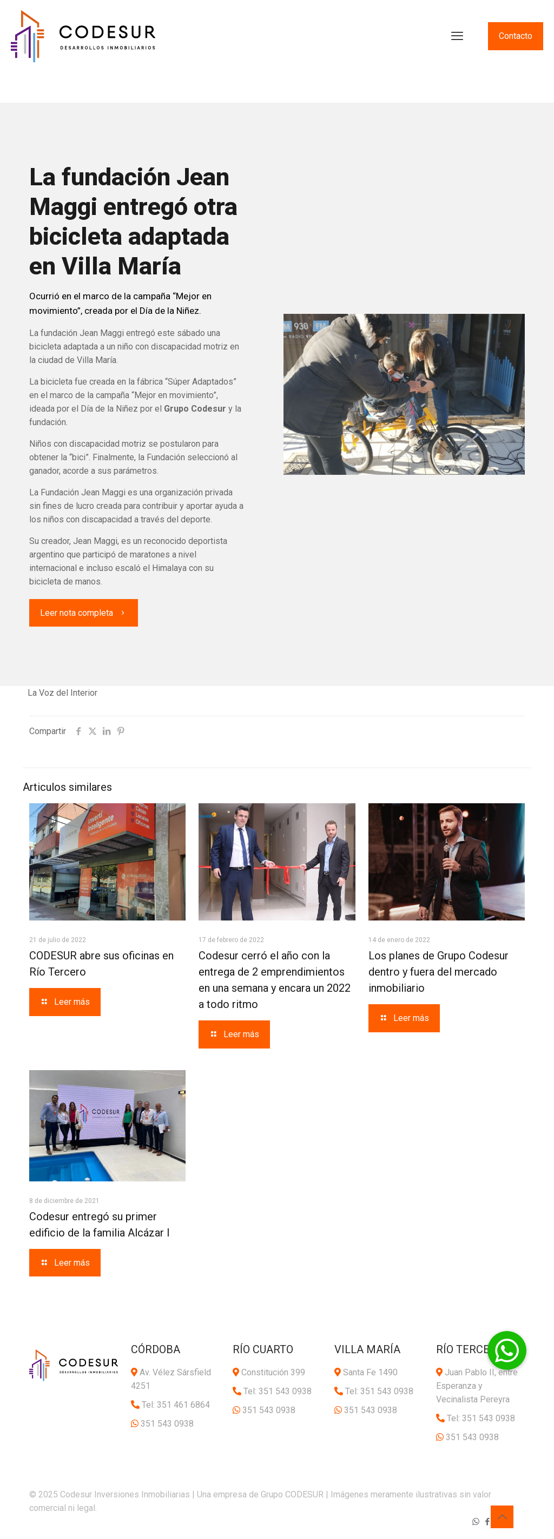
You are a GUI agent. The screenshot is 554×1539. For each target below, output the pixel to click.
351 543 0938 (167, 1424)
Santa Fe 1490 (370, 1372)
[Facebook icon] (487, 1522)
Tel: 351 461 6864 (176, 1405)
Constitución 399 (273, 1372)
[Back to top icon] (502, 1517)
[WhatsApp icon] (476, 1522)
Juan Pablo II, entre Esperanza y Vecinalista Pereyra (477, 1385)
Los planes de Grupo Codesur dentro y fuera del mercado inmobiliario (438, 971)
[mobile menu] (457, 36)
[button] (506, 1350)
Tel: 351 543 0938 (277, 1391)
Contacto (515, 36)
